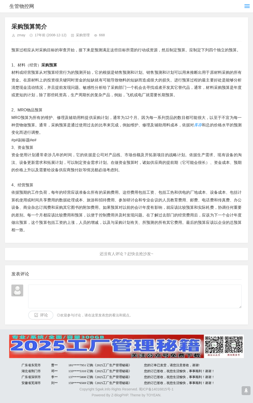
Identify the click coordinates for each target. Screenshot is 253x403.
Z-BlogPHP (119, 395)
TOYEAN (153, 395)
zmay (21, 35)
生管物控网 (21, 6)
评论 (44, 315)
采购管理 (83, 35)
